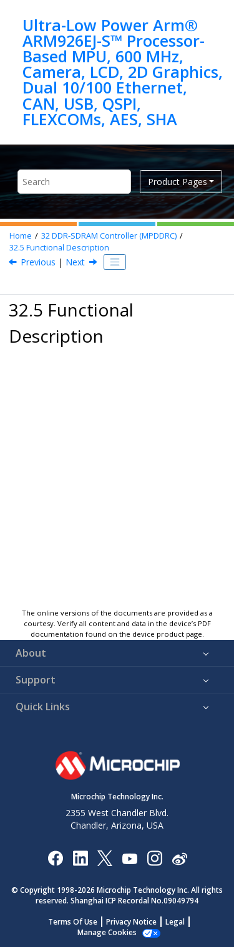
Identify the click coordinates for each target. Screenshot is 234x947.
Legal (175, 921)
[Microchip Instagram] (154, 857)
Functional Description (59, 247)
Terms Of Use (72, 921)
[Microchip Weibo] (179, 857)
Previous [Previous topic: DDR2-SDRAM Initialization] (38, 262)
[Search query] (74, 181)
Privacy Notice (131, 921)
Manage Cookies (107, 932)
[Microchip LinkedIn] (80, 857)
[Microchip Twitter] (104, 857)
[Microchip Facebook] (55, 857)
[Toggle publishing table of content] (115, 262)
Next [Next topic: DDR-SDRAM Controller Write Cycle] (75, 262)
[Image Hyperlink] (129, 857)
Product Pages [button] (177, 182)
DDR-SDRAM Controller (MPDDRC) (109, 236)
